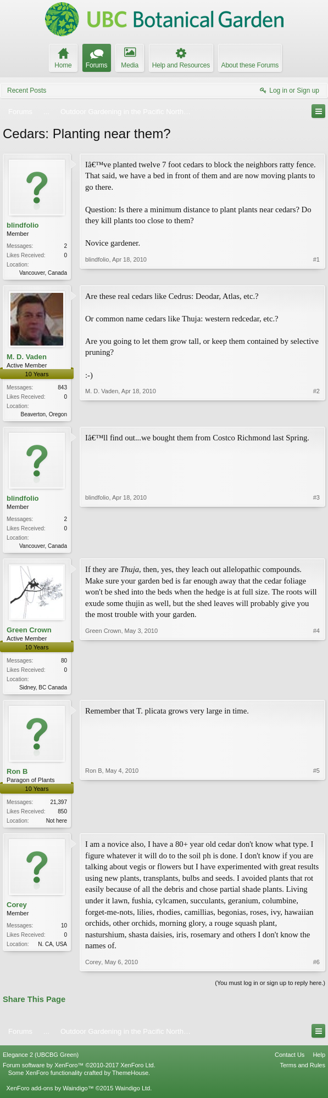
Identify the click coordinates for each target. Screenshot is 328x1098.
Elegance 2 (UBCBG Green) (41, 1060)
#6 (316, 967)
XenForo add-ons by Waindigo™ (49, 1093)
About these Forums (250, 65)
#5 (316, 823)
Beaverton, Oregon (44, 415)
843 (62, 389)
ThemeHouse (130, 1078)
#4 (316, 689)
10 (64, 931)
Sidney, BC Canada (43, 691)
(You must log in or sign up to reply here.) (270, 988)
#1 (316, 271)
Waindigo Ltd (132, 1093)
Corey (17, 910)
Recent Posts (26, 90)
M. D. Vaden (27, 358)
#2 (316, 414)
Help (319, 1060)
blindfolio (22, 225)
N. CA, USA (52, 950)
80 (64, 664)
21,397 (58, 806)
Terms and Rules (302, 1070)
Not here (56, 825)
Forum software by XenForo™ (79, 1070)
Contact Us (289, 1060)
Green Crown (29, 633)
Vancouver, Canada (43, 273)
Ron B (17, 776)
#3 (316, 547)
